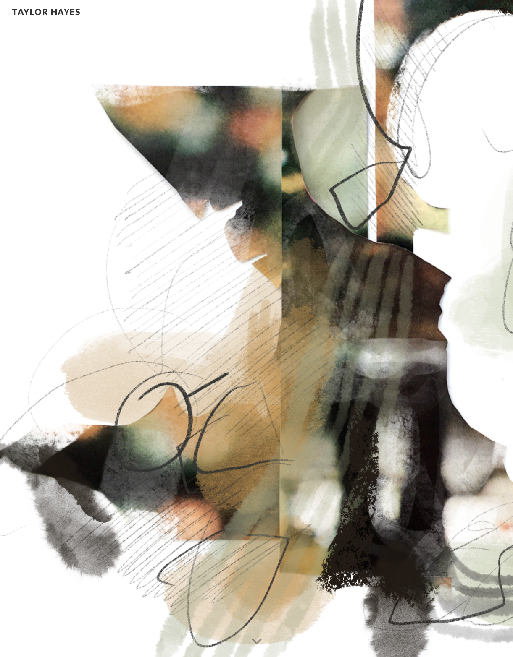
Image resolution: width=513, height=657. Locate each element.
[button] (503, 12)
